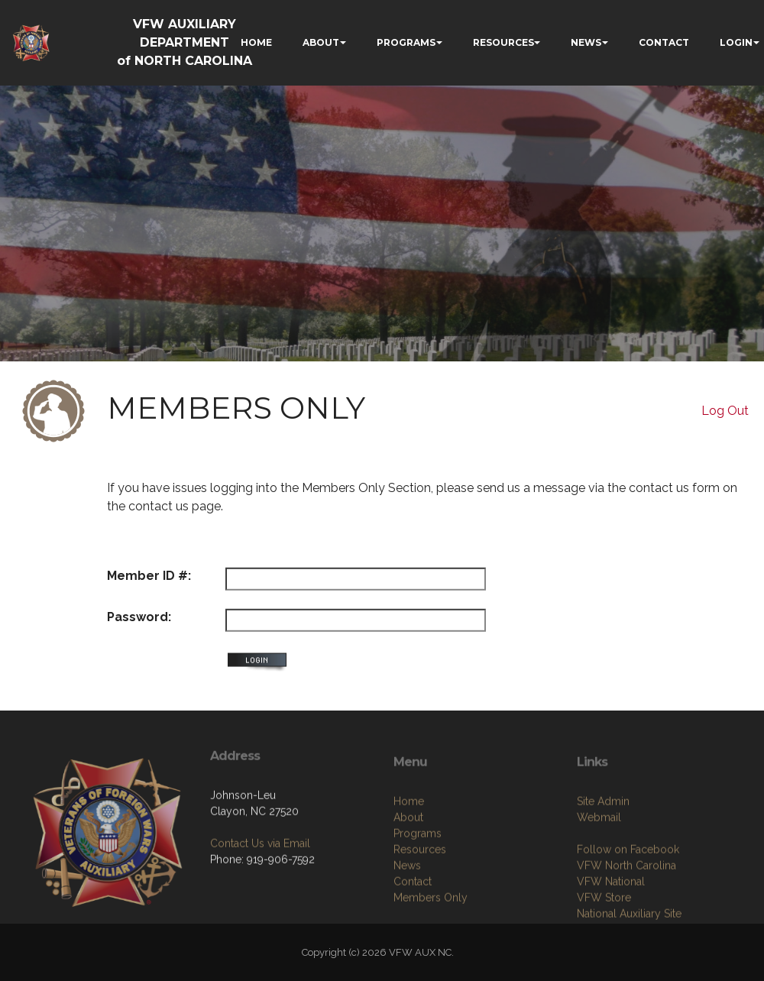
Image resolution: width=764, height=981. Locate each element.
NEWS (586, 42)
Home (408, 867)
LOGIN (736, 42)
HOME (256, 42)
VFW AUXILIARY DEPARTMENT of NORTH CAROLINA (184, 42)
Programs (417, 899)
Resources (419, 915)
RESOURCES (503, 42)
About (408, 883)
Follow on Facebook (628, 915)
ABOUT (321, 42)
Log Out (725, 410)
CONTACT (664, 42)
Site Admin (603, 867)
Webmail (599, 883)
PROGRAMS (406, 42)
